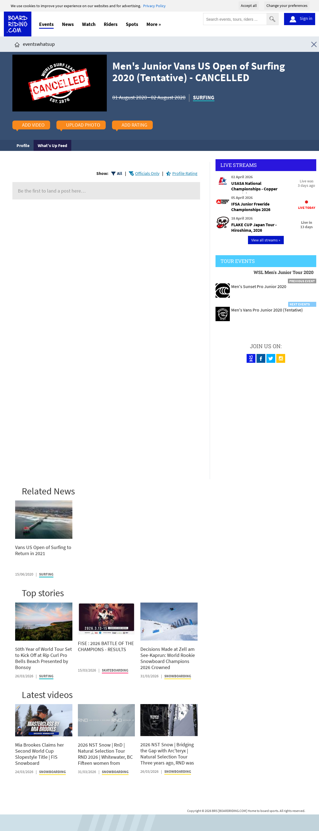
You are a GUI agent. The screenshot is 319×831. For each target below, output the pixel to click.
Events (46, 24)
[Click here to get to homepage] (17, 44)
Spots (132, 24)
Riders (111, 24)
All (119, 173)
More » (153, 24)
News (68, 24)
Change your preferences (286, 5)
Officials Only (147, 173)
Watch (89, 24)
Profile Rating (184, 173)
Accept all (249, 5)
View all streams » (265, 240)
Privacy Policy (154, 5)
